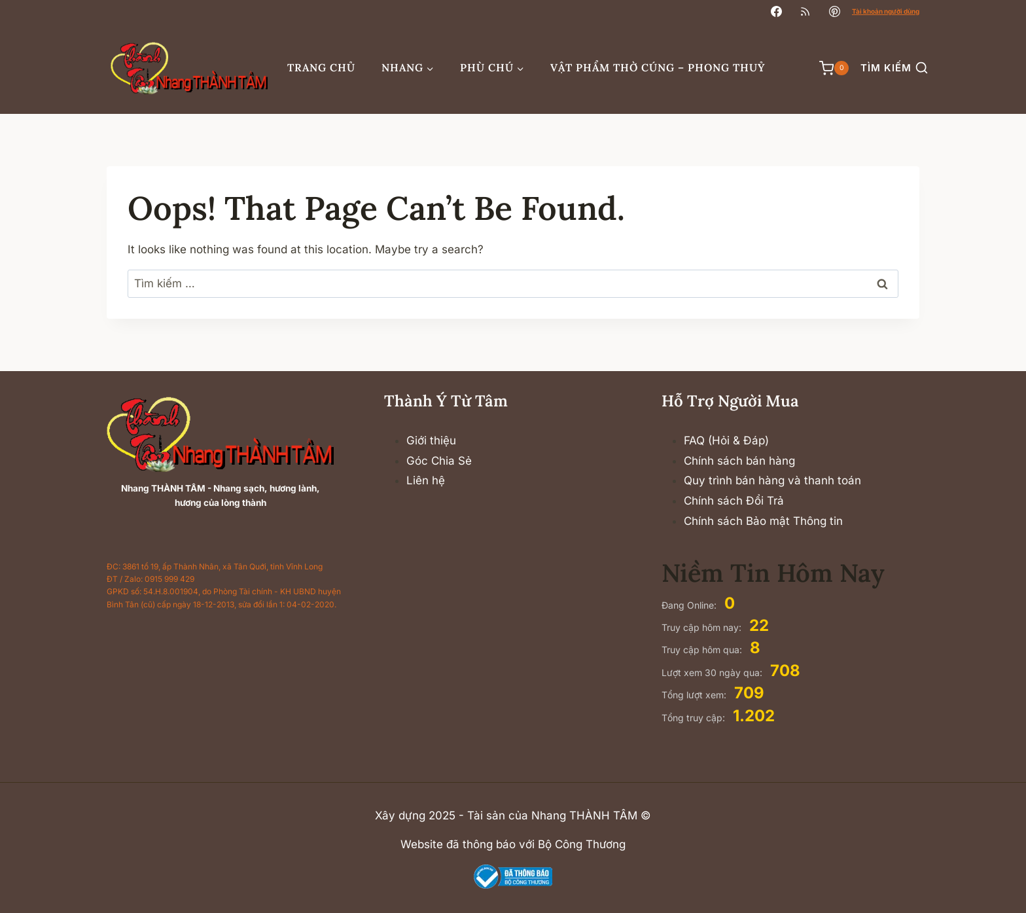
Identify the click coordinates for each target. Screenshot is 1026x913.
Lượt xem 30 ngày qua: (713, 672)
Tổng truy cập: (695, 718)
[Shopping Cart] (827, 68)
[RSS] (805, 11)
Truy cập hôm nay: (703, 627)
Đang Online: (690, 605)
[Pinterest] (834, 11)
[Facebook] (777, 11)
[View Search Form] (894, 68)
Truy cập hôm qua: (703, 649)
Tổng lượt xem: (695, 695)
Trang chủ (321, 67)
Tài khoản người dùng (885, 11)
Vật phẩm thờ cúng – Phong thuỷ (658, 67)
